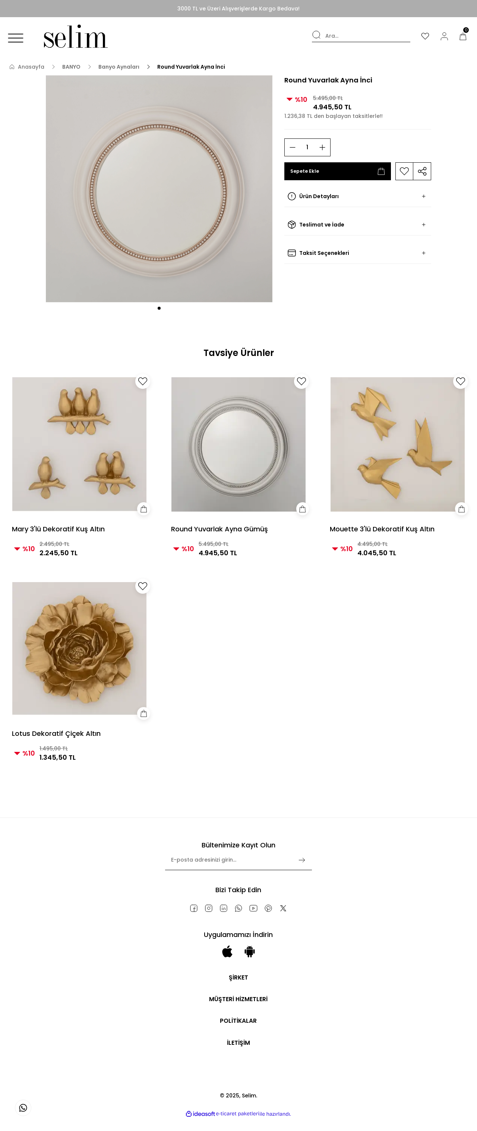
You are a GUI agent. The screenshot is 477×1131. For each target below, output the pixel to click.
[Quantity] (307, 147)
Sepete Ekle (337, 171)
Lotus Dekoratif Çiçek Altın (56, 733)
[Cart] (462, 36)
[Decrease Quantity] (292, 147)
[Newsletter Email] (238, 863)
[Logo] (74, 36)
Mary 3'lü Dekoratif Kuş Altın (58, 529)
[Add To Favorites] (404, 171)
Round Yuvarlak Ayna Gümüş (219, 529)
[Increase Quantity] (322, 147)
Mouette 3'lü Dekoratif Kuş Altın (382, 529)
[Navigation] (15, 38)
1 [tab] (159, 308)
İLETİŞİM (238, 1051)
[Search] (358, 36)
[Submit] (302, 860)
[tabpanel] (159, 188)
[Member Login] (443, 36)
